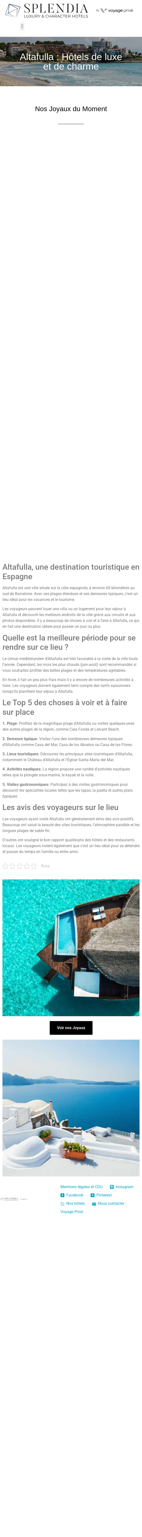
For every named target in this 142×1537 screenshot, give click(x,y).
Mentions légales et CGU (81, 1187)
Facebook (71, 1195)
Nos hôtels (72, 1203)
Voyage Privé (71, 1211)
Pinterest (101, 1195)
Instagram (121, 1187)
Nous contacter (108, 1203)
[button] (22, 26)
